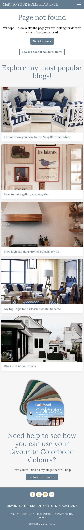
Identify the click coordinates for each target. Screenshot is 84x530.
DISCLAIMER (44, 514)
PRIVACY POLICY (63, 514)
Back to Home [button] (42, 41)
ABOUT (15, 514)
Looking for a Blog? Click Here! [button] (42, 51)
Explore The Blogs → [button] (42, 477)
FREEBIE (42, 517)
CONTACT (28, 514)
